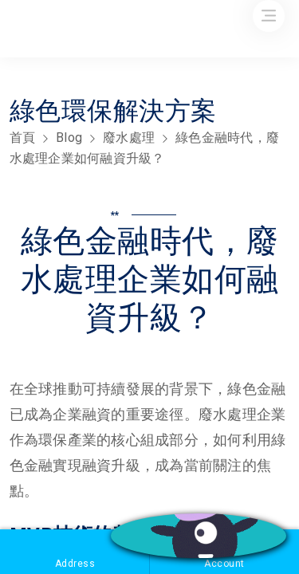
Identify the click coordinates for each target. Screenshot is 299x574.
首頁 (23, 137)
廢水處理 (129, 137)
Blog (69, 137)
